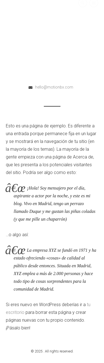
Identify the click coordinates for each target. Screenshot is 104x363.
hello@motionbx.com (54, 87)
